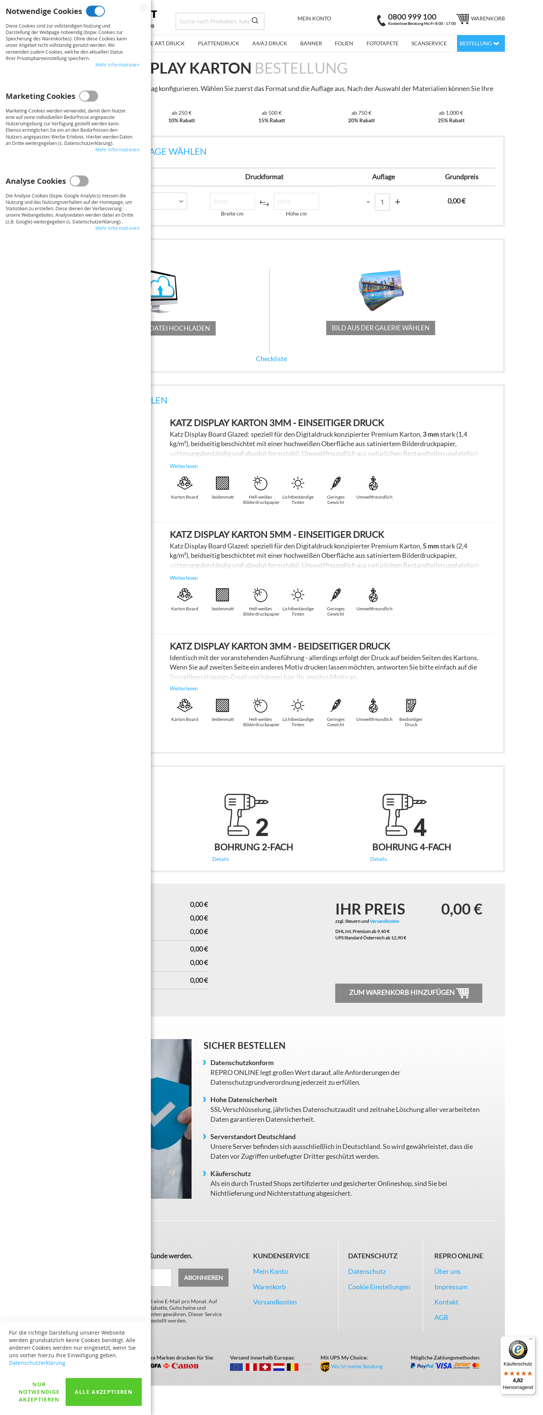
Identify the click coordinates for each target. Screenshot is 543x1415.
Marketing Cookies (88, 96)
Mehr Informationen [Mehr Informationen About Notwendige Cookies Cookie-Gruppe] (117, 65)
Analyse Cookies (79, 181)
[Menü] (530, 1340)
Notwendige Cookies (95, 11)
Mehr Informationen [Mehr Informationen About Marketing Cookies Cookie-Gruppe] (117, 149)
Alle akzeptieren (103, 1391)
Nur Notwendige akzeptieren (39, 1392)
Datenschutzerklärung (37, 1362)
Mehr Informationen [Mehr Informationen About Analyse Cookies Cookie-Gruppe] (117, 228)
